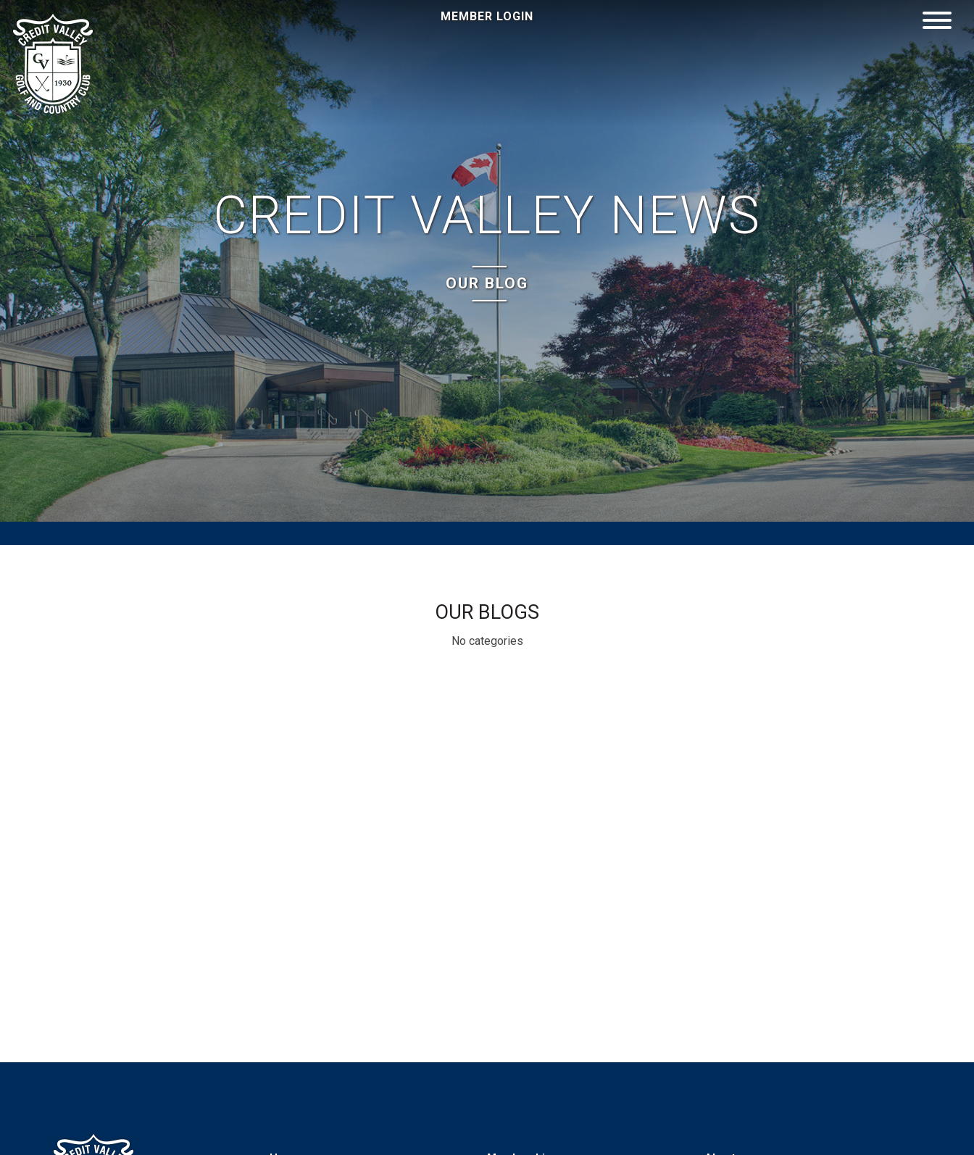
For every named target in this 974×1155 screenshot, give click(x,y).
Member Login (487, 16)
